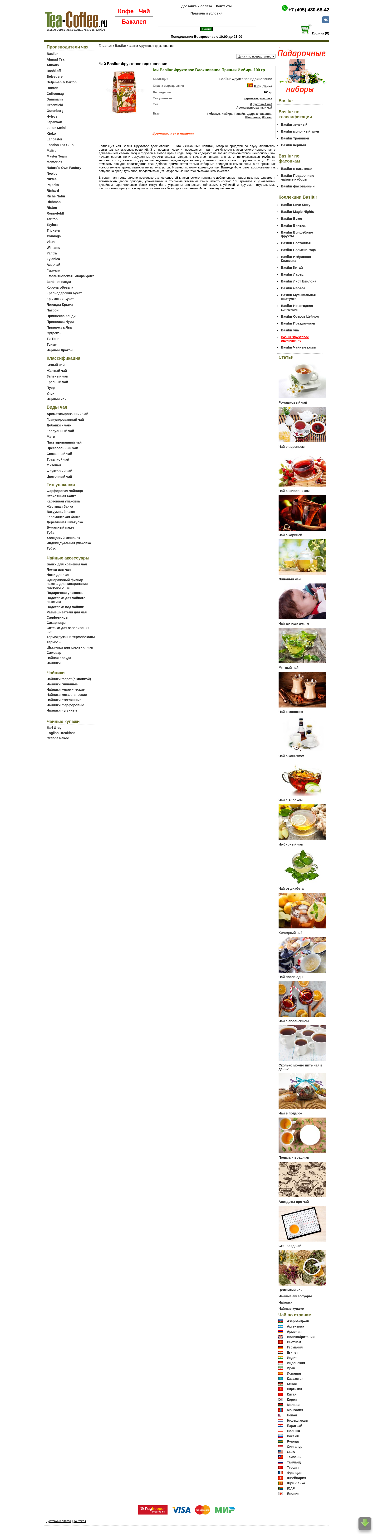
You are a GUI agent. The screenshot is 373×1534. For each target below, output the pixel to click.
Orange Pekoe (58, 738)
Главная (105, 46)
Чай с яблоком (291, 800)
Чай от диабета (291, 888)
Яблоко (267, 117)
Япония (293, 1494)
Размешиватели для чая (67, 612)
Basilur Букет (291, 218)
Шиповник (252, 117)
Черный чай (57, 399)
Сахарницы (56, 623)
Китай (291, 1394)
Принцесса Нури (60, 322)
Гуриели (53, 270)
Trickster (53, 230)
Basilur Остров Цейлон (300, 316)
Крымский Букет (60, 299)
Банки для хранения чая (67, 564)
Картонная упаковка (63, 501)
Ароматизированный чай (67, 414)
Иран (291, 1368)
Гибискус (213, 113)
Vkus (50, 242)
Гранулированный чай (65, 419)
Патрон (53, 310)
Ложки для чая (59, 569)
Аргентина (295, 1326)
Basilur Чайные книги (298, 347)
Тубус (51, 548)
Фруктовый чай (59, 471)
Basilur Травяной (295, 138)
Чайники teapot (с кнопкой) (69, 679)
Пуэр (51, 388)
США (291, 1452)
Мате (51, 437)
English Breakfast (61, 733)
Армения (294, 1331)
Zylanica (53, 259)
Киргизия (294, 1389)
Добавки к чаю (59, 425)
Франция (294, 1473)
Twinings (54, 236)
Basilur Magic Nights (297, 212)
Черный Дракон (60, 350)
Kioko (51, 133)
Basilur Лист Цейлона (298, 281)
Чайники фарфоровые (65, 705)
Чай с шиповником (294, 491)
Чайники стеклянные (64, 700)
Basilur (52, 54)
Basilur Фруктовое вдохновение (245, 79)
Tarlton (52, 219)
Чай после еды (291, 977)
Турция (293, 1467)
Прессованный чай (62, 448)
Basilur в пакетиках (297, 169)
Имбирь (227, 113)
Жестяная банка (60, 506)
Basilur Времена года (298, 250)
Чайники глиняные (62, 684)
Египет (292, 1352)
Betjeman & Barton (62, 82)
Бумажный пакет (60, 527)
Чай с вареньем (291, 447)
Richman (54, 202)
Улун (50, 393)
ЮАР (291, 1488)
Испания (294, 1373)
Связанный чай (59, 454)
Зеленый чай (57, 376)
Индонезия (296, 1363)
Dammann (55, 99)
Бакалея (134, 21)
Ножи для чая (58, 575)
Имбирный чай (291, 844)
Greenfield (55, 105)
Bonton (52, 88)
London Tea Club (60, 145)
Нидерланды (297, 1420)
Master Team (57, 156)
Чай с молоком (291, 712)
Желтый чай (57, 371)
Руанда (293, 1441)
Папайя (239, 113)
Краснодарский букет (64, 293)
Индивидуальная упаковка (69, 543)
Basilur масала (293, 288)
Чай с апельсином (294, 1021)
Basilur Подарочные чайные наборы (297, 177)
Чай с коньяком (291, 756)
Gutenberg (55, 111)
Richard (53, 190)
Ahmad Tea (55, 59)
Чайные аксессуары (295, 1296)
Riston (52, 208)
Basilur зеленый (294, 124)
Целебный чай (291, 1290)
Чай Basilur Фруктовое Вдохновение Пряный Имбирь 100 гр (208, 70)
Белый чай (56, 365)
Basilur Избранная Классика (296, 259)
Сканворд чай (290, 1246)
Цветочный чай (59, 476)
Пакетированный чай (64, 442)
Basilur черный (293, 145)
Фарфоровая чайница (65, 491)
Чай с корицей (290, 535)
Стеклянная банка (61, 496)
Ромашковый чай (293, 402)
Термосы (54, 642)
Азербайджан (298, 1321)
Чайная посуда (59, 658)
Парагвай (294, 1426)
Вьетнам (294, 1342)
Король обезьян (60, 287)
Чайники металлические (67, 695)
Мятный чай (289, 667)
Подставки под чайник (65, 607)
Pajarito (53, 185)
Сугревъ (54, 333)
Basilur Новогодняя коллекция (297, 307)
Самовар (54, 653)
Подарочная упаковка (65, 593)
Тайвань (294, 1457)
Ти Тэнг (53, 339)
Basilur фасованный (297, 186)
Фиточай (54, 465)
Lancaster (54, 139)
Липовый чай (290, 579)
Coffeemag (55, 94)
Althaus (53, 65)
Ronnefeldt (55, 213)
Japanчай (54, 122)
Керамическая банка (63, 517)
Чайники (54, 663)
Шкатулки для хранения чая (70, 647)
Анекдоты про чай (294, 1202)
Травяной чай (58, 459)
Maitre (51, 151)
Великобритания (300, 1337)
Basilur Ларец (292, 274)
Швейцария (296, 1478)
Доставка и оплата (196, 6)
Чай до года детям (294, 623)
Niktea (52, 179)
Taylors (52, 225)
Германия (295, 1347)
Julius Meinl (56, 128)
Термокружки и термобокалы (71, 637)
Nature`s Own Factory (64, 168)
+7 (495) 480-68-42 (308, 9)
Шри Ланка (263, 86)
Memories (54, 162)
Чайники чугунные (62, 710)
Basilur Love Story (295, 205)
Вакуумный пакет (61, 512)
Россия (293, 1436)
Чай (144, 11)
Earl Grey (54, 728)
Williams (53, 247)
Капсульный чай (60, 431)
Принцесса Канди (61, 316)
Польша (293, 1431)
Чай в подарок (290, 1113)
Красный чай (57, 382)
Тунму (52, 344)
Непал (292, 1415)
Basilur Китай (292, 267)
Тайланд (294, 1462)
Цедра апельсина (258, 113)
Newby (52, 173)
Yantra (52, 253)
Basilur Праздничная (298, 323)
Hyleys (52, 116)
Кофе (126, 11)
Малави (293, 1405)
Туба (50, 533)
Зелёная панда (59, 282)
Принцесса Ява (59, 327)
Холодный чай (291, 933)
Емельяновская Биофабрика (70, 276)
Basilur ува (290, 330)
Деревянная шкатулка (65, 522)
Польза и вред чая (294, 1157)
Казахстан (295, 1379)
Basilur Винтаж (293, 225)
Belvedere (55, 76)
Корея (292, 1399)
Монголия (295, 1410)
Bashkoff (54, 71)
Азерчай (53, 265)
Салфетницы (57, 617)
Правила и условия (207, 13)
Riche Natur (56, 196)
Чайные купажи (291, 1308)
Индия (292, 1358)
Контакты (224, 6)
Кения (292, 1384)
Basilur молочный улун (300, 131)
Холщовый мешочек (63, 538)
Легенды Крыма (60, 304)
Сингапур (294, 1446)
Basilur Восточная (296, 243)
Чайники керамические (66, 689)
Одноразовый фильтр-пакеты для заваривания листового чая (67, 583)
